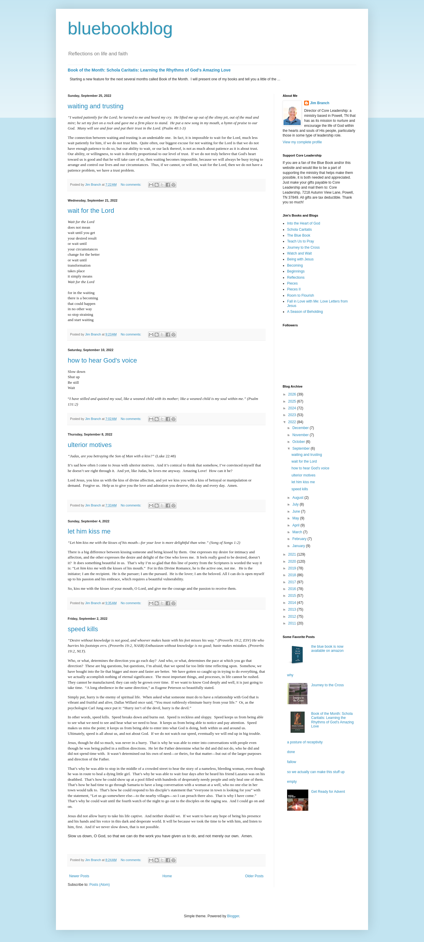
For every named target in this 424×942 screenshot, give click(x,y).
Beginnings (295, 271)
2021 (292, 554)
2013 (292, 609)
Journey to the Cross (303, 247)
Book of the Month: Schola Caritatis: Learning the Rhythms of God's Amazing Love (149, 70)
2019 (292, 568)
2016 (292, 589)
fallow (291, 762)
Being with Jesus (300, 259)
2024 (292, 408)
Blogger (233, 916)
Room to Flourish (300, 295)
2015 (292, 596)
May (296, 518)
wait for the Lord (91, 210)
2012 (292, 616)
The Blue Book (298, 235)
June (296, 511)
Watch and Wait (299, 253)
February (299, 539)
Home (167, 876)
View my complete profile (302, 142)
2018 (292, 575)
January (299, 546)
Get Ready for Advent (328, 792)
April (296, 525)
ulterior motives (90, 444)
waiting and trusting (96, 106)
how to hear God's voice (102, 360)
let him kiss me (89, 531)
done (291, 752)
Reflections (295, 277)
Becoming (295, 265)
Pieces (292, 283)
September (301, 448)
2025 (292, 401)
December (301, 428)
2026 (292, 394)
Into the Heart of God (303, 223)
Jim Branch (319, 103)
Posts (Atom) (99, 885)
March (297, 532)
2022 (292, 422)
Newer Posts (79, 876)
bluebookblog (120, 28)
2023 (292, 415)
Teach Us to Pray (300, 241)
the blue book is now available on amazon (327, 648)
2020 (292, 561)
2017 (292, 582)
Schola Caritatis (299, 229)
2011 (292, 623)
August (298, 498)
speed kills (83, 629)
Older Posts (254, 876)
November (301, 435)
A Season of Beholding (305, 312)
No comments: (131, 184)
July (296, 504)
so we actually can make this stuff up (315, 772)
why (290, 675)
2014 (292, 603)
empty (292, 782)
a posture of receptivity (305, 742)
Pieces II (294, 289)
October (299, 442)
